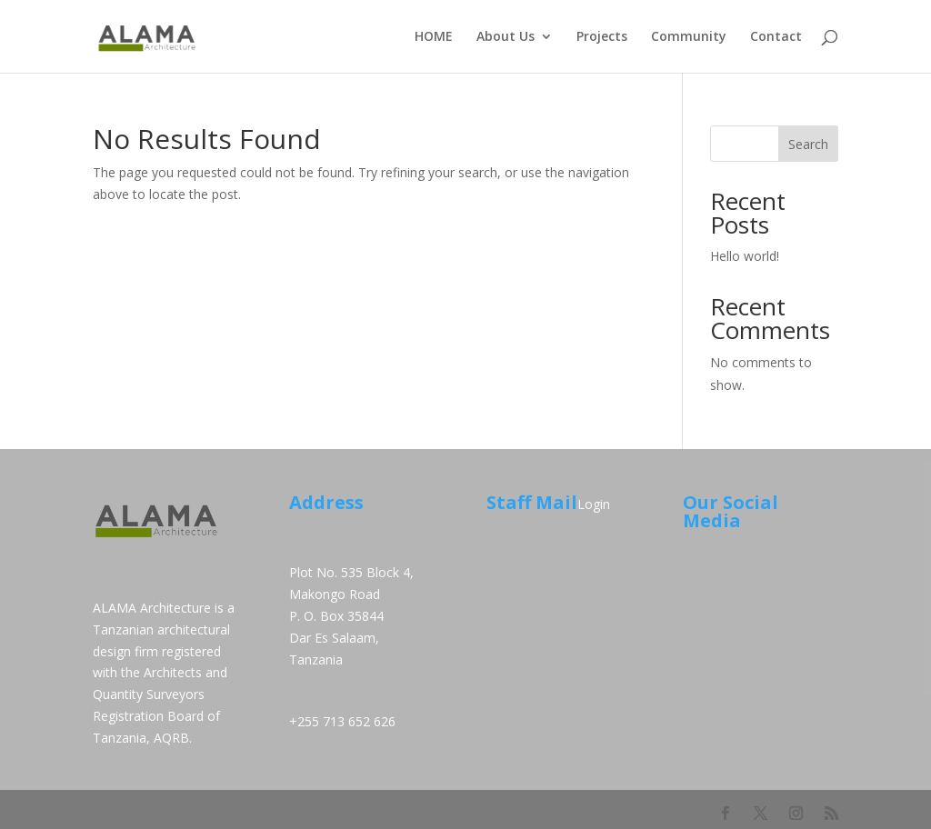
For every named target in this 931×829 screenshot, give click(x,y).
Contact (776, 37)
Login (593, 504)
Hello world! (744, 256)
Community (688, 37)
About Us (505, 37)
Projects (601, 37)
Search (808, 144)
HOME (434, 37)
